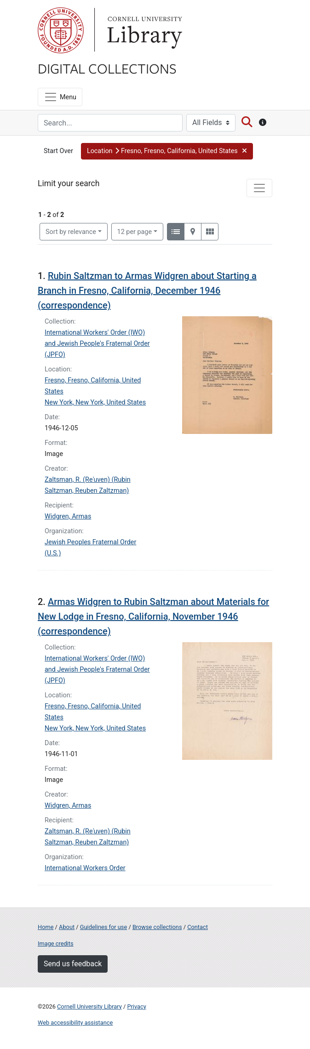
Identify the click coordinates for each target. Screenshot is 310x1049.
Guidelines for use (103, 927)
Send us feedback (73, 963)
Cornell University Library (89, 1006)
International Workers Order (85, 868)
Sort (71, 232)
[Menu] (60, 97)
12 (134, 231)
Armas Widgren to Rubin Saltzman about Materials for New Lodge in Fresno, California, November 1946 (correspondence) (153, 616)
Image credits (56, 943)
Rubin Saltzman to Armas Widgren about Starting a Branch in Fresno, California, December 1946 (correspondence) (147, 290)
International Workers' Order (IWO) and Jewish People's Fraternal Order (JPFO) (97, 344)
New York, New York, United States (95, 402)
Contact (197, 927)
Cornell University (61, 30)
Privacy (136, 1006)
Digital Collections (107, 68)
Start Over (58, 151)
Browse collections (157, 927)
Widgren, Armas (68, 516)
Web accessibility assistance (75, 1022)
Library (143, 30)
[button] (167, 151)
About (67, 927)
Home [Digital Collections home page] (45, 927)
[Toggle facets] (259, 188)
